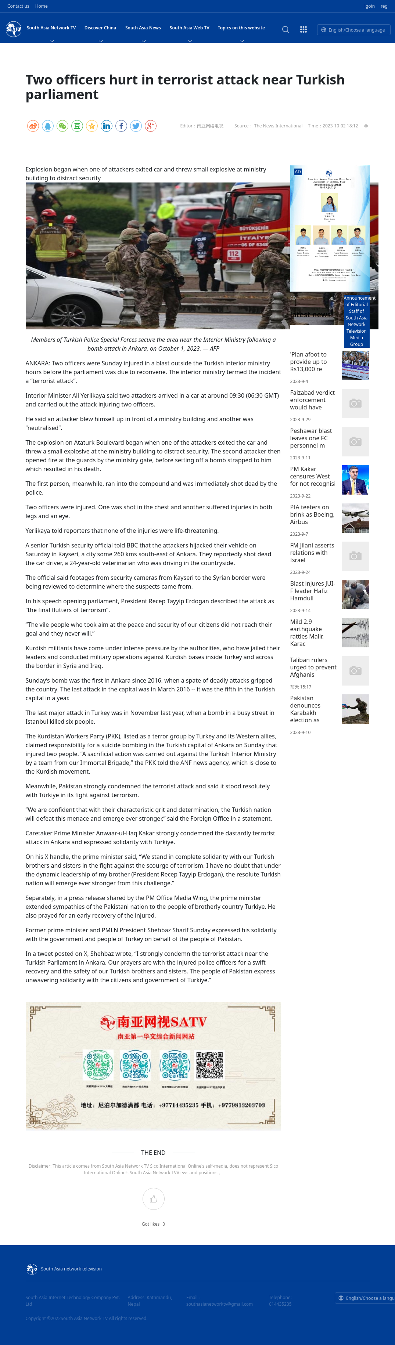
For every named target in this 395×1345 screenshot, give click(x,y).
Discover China (100, 30)
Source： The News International (268, 126)
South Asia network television (64, 1269)
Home (41, 6)
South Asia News (143, 30)
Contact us (18, 6)
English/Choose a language (353, 30)
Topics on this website (241, 30)
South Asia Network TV (51, 30)
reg (384, 6)
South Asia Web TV (189, 30)
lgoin (370, 6)
